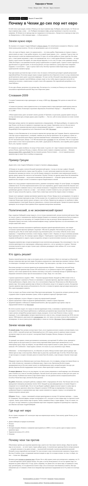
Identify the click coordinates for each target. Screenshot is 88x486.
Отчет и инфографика (68, 319)
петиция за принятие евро (26, 459)
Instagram (50, 479)
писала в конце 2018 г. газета (20, 152)
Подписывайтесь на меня (31, 479)
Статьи (30, 8)
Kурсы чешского (59, 479)
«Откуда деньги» (42, 46)
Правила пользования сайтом (34, 483)
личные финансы (14, 18)
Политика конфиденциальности (53, 483)
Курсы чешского (55, 8)
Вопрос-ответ (38, 8)
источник (50, 139)
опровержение (38, 317)
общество (24, 18)
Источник (54, 100)
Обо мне (46, 8)
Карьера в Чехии (44, 4)
